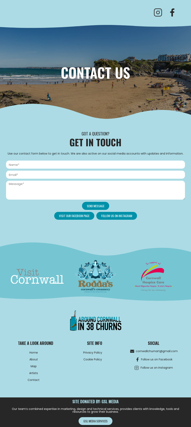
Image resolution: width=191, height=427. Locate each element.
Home (33, 353)
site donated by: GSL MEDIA (95, 401)
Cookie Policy (92, 359)
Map (34, 366)
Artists (33, 373)
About (33, 359)
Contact (33, 380)
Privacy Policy (92, 353)
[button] (74, 216)
